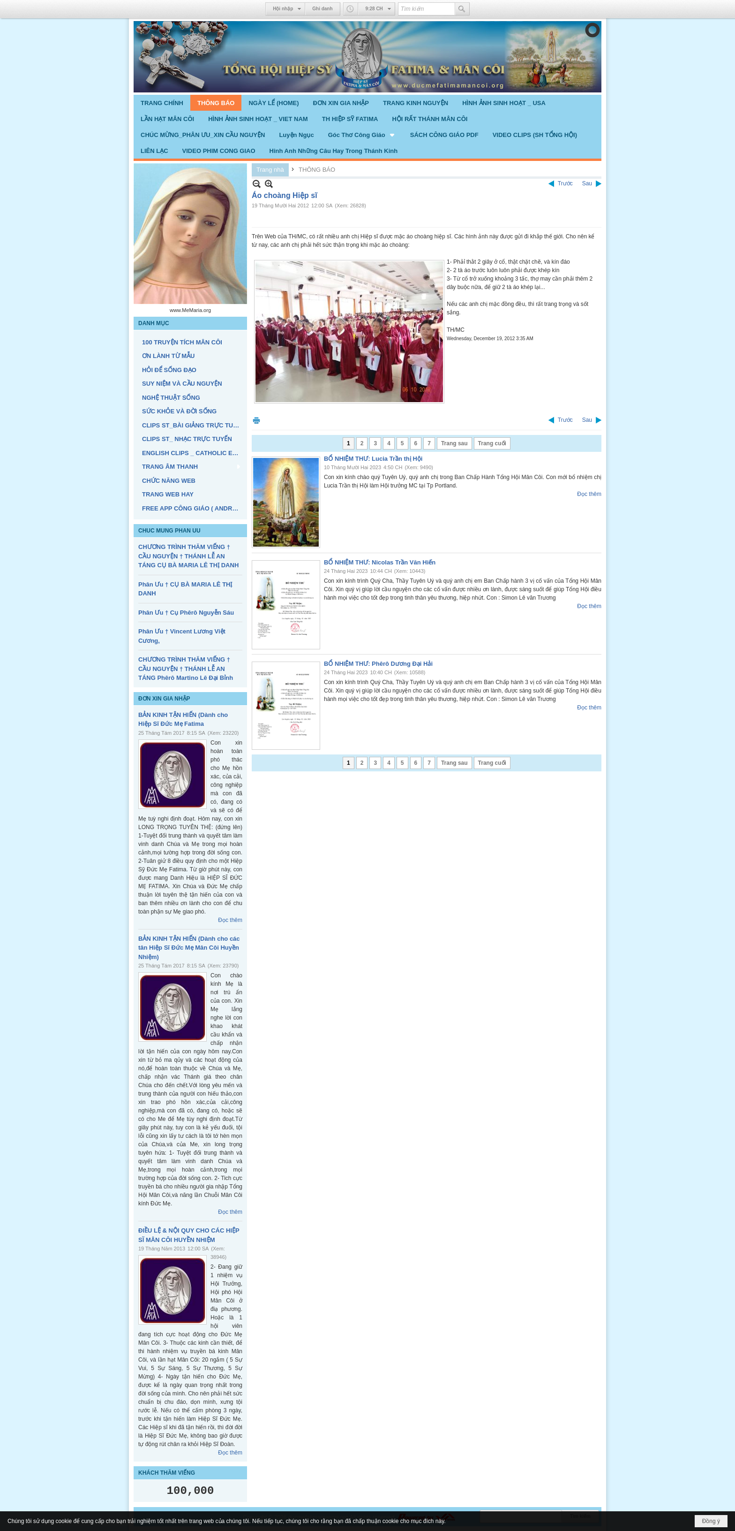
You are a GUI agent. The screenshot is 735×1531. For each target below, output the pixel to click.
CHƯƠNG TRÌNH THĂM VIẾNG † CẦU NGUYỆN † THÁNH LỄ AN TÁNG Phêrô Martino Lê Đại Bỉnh (185, 668)
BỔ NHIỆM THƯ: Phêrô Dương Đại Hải (378, 663)
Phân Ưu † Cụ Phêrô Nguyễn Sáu (186, 612)
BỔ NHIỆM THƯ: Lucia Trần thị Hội (373, 458)
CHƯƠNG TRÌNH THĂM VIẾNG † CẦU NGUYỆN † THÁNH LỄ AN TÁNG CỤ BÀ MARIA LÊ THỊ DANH (188, 556)
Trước (565, 183)
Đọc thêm (230, 920)
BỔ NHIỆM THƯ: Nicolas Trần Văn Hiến (379, 562)
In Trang (256, 420)
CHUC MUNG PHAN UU (169, 530)
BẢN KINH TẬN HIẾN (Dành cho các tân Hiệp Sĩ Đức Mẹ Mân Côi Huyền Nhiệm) (189, 947)
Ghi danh (322, 8)
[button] (362, 135)
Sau (587, 183)
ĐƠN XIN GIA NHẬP (164, 698)
